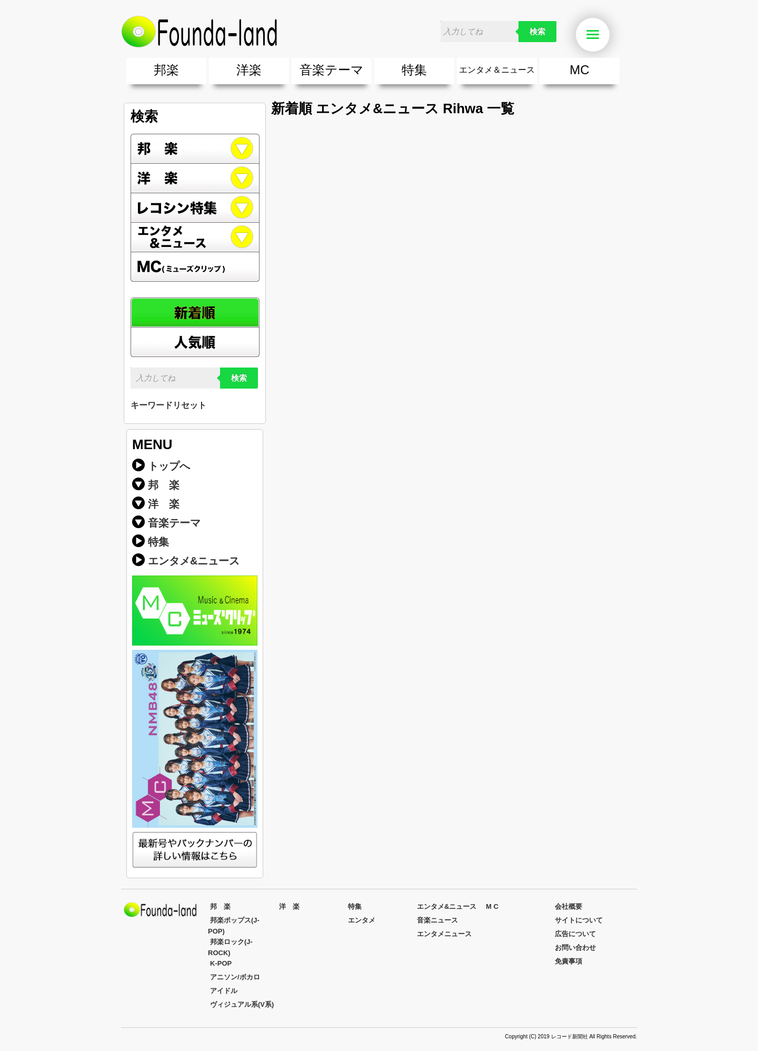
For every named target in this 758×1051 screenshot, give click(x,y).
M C (492, 906)
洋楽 (249, 70)
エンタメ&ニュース (195, 237)
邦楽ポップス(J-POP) (234, 925)
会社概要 (568, 906)
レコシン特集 (195, 208)
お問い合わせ (575, 947)
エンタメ (361, 920)
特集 (414, 70)
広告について (575, 934)
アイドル (223, 991)
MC (579, 70)
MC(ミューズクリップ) (195, 267)
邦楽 (166, 70)
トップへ (169, 466)
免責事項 (568, 961)
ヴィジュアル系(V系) (242, 1004)
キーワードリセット (168, 405)
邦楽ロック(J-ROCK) (230, 947)
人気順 (195, 342)
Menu (598, 35)
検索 (537, 31)
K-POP (221, 963)
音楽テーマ (332, 70)
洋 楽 (163, 504)
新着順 (195, 313)
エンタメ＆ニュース (497, 69)
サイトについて (579, 920)
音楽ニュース (437, 920)
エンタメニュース (444, 934)
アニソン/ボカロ (235, 977)
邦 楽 (163, 485)
